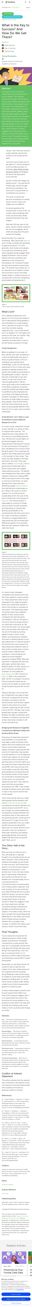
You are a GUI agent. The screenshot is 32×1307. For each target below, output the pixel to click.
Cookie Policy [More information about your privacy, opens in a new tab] (20, 1290)
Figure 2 (5, 501)
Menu (28, 7)
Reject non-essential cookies (16, 1300)
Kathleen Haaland (7, 1184)
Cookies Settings (16, 1304)
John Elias (5, 1193)
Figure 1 (26, 241)
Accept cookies (16, 1295)
